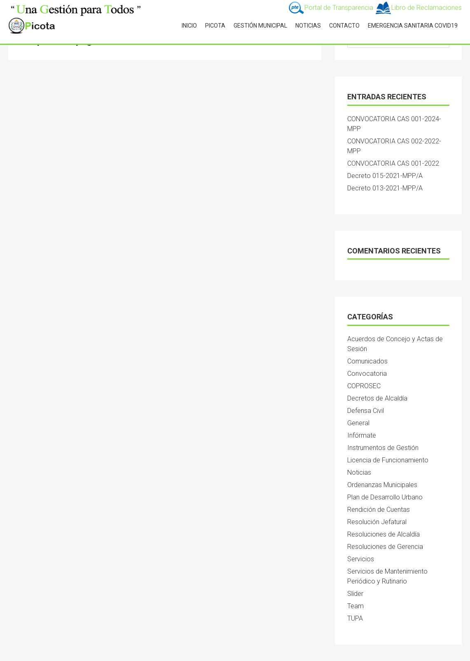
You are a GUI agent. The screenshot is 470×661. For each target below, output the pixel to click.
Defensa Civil (365, 411)
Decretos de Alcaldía (377, 398)
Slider (355, 594)
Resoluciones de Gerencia (385, 547)
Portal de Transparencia (331, 8)
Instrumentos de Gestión (383, 448)
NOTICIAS (308, 25)
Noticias (359, 472)
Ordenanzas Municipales (382, 485)
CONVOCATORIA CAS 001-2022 (393, 163)
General (358, 423)
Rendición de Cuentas (378, 509)
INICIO (189, 25)
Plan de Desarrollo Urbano (385, 497)
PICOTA (215, 25)
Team (355, 606)
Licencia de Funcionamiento (387, 460)
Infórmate (361, 435)
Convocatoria (367, 373)
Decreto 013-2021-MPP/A (385, 188)
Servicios (360, 559)
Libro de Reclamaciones (418, 8)
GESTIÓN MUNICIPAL (260, 25)
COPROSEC (364, 386)
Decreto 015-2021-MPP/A (385, 176)
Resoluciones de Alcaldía (383, 534)
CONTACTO (344, 25)
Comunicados (367, 361)
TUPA (355, 618)
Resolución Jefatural (377, 522)
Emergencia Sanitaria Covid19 (413, 25)
